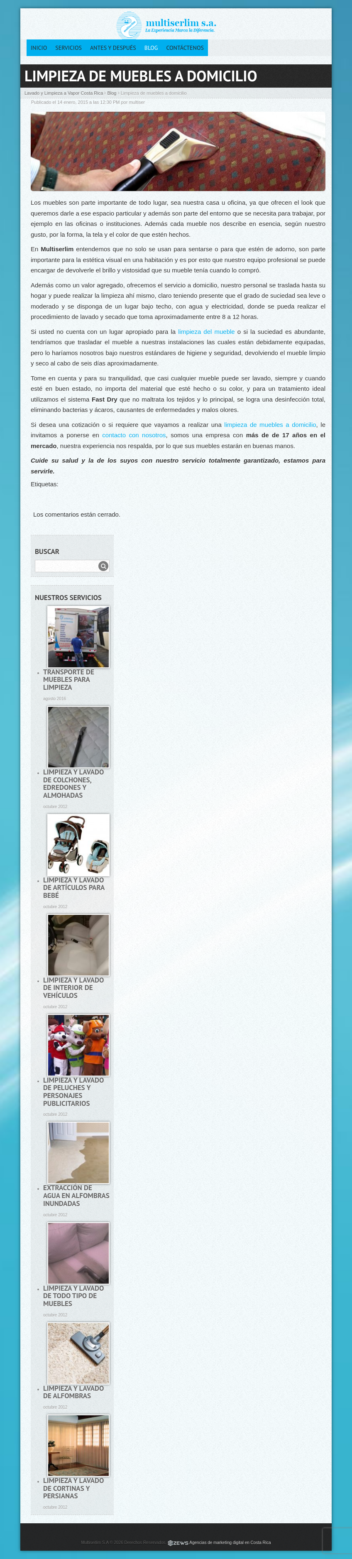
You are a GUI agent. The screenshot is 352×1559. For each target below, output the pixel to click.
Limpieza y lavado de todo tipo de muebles (73, 1296)
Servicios (68, 47)
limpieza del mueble (206, 331)
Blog (151, 47)
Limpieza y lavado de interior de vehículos (73, 988)
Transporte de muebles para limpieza (68, 679)
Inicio (39, 47)
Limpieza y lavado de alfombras (73, 1392)
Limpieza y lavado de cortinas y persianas (73, 1488)
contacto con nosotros (134, 435)
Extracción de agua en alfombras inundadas (76, 1195)
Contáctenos (185, 47)
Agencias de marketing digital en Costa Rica (230, 1542)
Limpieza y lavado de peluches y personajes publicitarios (73, 1092)
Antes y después (113, 47)
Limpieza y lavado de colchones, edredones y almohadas (73, 783)
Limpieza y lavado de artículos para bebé (74, 887)
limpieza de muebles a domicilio (270, 424)
